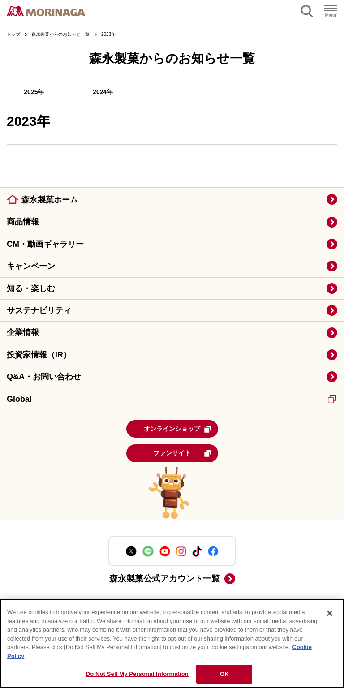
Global (171, 399)
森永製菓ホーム (50, 199)
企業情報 (23, 332)
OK (224, 674)
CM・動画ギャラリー (45, 244)
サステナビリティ (39, 310)
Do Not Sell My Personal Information (137, 674)
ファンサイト (182, 453)
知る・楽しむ (31, 288)
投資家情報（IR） (39, 354)
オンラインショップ (178, 429)
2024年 (103, 91)
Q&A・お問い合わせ (44, 376)
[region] (172, 643)
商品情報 (23, 221)
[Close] (330, 613)
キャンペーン (31, 266)
